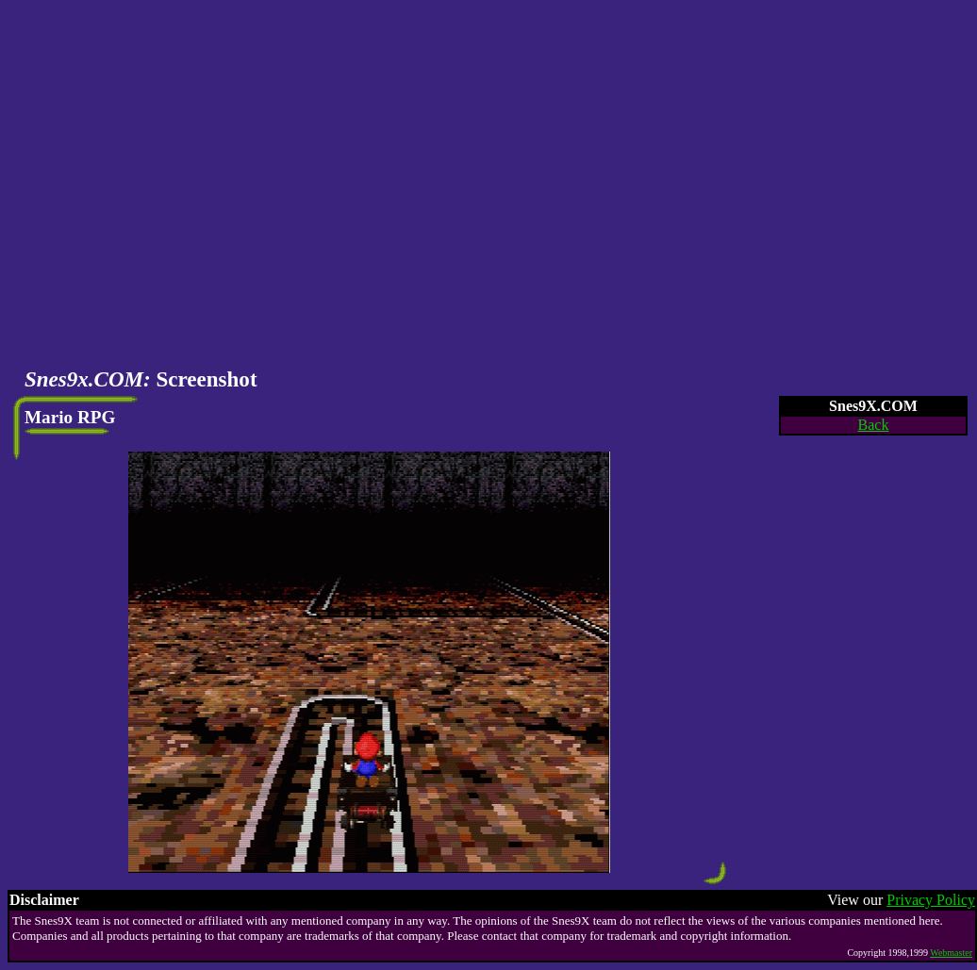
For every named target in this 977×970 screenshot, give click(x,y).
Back (873, 425)
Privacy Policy (930, 900)
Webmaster (951, 952)
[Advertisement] (177, 184)
